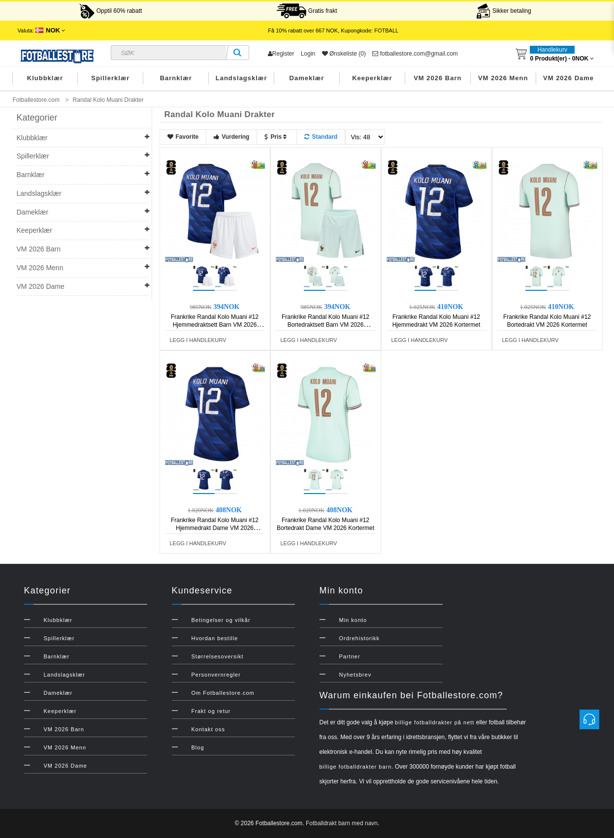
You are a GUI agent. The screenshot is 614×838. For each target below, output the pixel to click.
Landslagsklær (241, 78)
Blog (198, 747)
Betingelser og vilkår (221, 620)
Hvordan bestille (215, 638)
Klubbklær (45, 78)
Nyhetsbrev (355, 675)
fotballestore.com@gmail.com (415, 53)
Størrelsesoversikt (218, 656)
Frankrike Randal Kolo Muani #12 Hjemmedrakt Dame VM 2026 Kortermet (215, 528)
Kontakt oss (208, 729)
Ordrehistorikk (359, 638)
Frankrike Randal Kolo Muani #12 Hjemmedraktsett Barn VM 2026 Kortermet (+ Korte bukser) (215, 324)
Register (281, 53)
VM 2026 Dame (568, 78)
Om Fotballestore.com (223, 693)
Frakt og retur (211, 711)
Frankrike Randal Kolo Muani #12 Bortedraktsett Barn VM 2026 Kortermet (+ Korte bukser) (325, 324)
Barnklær (176, 78)
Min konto (353, 620)
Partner (349, 656)
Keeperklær (372, 78)
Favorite (183, 136)
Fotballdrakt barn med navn (342, 823)
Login (308, 53)
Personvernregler (216, 675)
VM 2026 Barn (437, 78)
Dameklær (307, 78)
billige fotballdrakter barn (356, 767)
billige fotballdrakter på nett (434, 722)
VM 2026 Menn (503, 78)
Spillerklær (110, 78)
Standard (320, 136)
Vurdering (231, 136)
